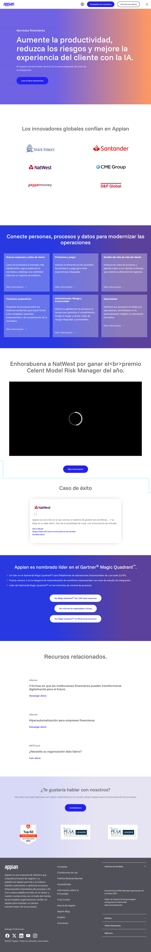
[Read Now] (34, 758)
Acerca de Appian (66, 905)
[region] (75, 419)
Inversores (62, 923)
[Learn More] (75, 469)
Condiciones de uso (67, 872)
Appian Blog (63, 911)
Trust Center (63, 899)
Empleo (61, 917)
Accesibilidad (64, 884)
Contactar (62, 866)
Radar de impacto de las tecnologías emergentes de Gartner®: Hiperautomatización (120, 902)
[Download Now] (37, 695)
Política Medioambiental (69, 878)
